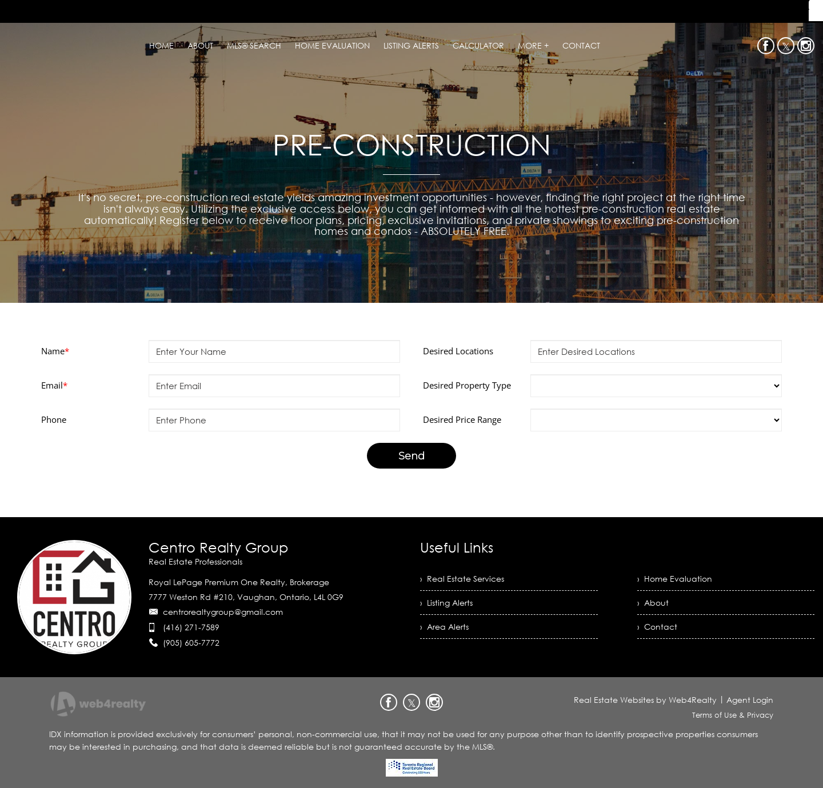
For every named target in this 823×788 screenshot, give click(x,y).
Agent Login (749, 700)
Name (55, 351)
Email (54, 385)
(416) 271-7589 (191, 627)
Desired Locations (458, 351)
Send (411, 456)
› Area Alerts (444, 626)
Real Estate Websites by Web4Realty (645, 700)
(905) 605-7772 (191, 642)
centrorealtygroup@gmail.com (223, 612)
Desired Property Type (467, 385)
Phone (53, 419)
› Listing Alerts (446, 602)
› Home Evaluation (674, 578)
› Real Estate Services (462, 578)
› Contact (657, 626)
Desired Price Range (462, 419)
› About (653, 602)
